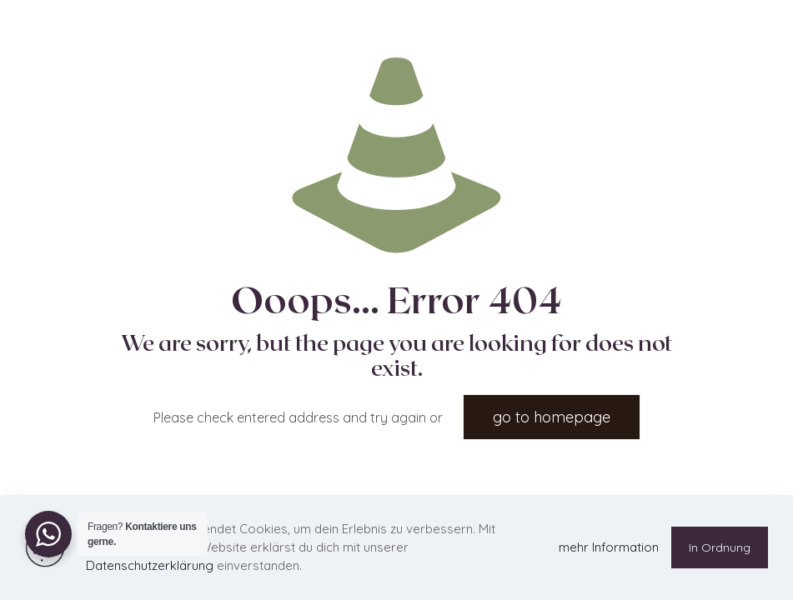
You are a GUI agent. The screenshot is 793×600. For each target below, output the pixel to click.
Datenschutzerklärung (149, 565)
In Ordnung (719, 547)
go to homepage (551, 417)
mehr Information (609, 547)
